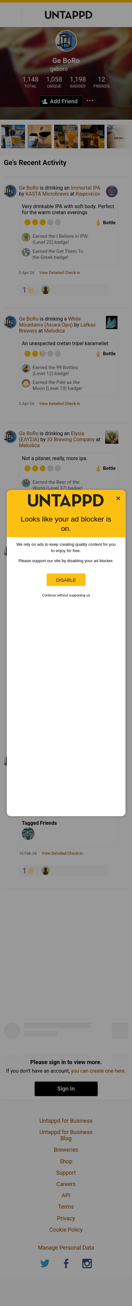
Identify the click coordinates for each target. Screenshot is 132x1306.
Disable (66, 579)
